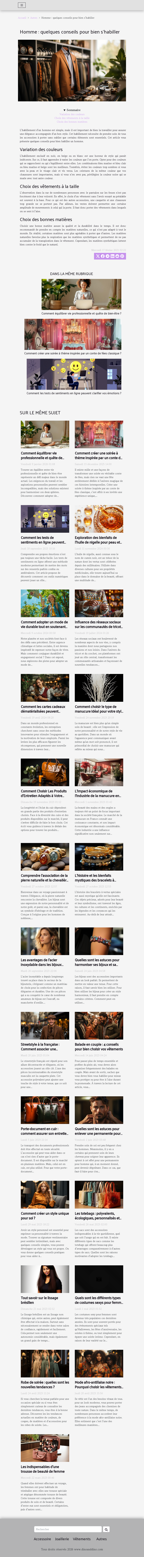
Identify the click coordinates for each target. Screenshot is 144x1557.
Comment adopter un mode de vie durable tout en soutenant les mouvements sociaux (44, 626)
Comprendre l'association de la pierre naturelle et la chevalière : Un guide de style (44, 880)
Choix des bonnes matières (72, 122)
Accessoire (42, 1538)
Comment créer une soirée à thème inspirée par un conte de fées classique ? (72, 353)
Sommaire (74, 110)
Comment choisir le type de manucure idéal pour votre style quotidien (99, 711)
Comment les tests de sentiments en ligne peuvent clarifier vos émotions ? (74, 393)
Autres (33, 18)
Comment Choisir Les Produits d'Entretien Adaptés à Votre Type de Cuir (44, 795)
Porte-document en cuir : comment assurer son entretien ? (44, 1133)
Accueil (22, 18)
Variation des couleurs (72, 114)
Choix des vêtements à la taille (72, 118)
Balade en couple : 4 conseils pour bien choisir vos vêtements (99, 1046)
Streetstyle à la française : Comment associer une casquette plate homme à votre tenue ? (44, 1051)
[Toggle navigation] (22, 5)
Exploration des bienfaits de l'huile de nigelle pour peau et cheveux (97, 542)
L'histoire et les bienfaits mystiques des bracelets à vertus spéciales (94, 880)
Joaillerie (62, 1538)
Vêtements (82, 1538)
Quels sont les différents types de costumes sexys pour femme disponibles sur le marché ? (99, 1302)
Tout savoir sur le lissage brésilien (39, 1300)
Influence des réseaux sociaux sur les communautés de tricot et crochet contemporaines (98, 626)
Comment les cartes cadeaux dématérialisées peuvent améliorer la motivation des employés (43, 713)
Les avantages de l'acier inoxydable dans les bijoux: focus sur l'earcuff (41, 964)
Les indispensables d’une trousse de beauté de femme (43, 1468)
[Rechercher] (68, 1529)
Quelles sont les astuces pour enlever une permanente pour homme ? (98, 1133)
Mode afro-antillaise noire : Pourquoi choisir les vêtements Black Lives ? (98, 1387)
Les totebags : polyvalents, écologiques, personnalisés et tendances (97, 1218)
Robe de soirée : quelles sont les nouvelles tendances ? (45, 1384)
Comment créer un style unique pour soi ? (45, 1215)
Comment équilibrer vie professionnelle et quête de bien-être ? (81, 313)
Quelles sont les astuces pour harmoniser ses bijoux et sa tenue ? (97, 964)
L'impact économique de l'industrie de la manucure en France (97, 795)
